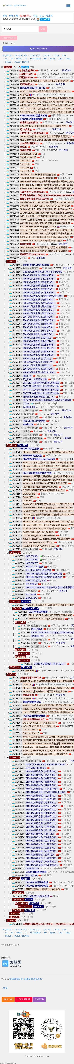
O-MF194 (58, 417)
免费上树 (13, 16)
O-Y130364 (59, 133)
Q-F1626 (49, 698)
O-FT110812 (51, 244)
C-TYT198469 (61, 716)
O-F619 (42, 431)
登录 (5, 16)
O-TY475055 (51, 424)
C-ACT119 (45, 129)
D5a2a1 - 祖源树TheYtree (16, 5)
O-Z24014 (56, 438)
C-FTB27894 (64, 77)
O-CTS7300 (68, 542)
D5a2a (8, 62)
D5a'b (53, 58)
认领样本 (67, 438)
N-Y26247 (58, 428)
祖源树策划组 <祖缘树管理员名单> (26, 979)
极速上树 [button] (8, 999)
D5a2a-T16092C (22, 62)
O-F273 (65, 646)
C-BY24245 (56, 455)
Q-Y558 (66, 178)
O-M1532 (69, 726)
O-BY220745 (51, 150)
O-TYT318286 (62, 678)
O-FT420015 (59, 143)
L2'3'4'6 (47, 55)
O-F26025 (59, 449)
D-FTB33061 (65, 254)
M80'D (19, 58)
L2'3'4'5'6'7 (35, 55)
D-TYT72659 (67, 115)
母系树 (49, 16)
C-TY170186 (49, 84)
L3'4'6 (56, 55)
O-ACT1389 (59, 122)
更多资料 (66, 70)
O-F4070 (50, 643)
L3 (6, 58)
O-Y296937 (60, 88)
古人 (42, 16)
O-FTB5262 (57, 119)
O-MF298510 (52, 591)
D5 (45, 58)
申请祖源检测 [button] (23, 999)
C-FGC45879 (53, 74)
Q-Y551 (65, 639)
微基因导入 (25, 16)
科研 (35, 16)
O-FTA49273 (49, 695)
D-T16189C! (35, 58)
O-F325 (57, 410)
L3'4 (64, 55)
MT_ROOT (7, 55)
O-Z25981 (62, 882)
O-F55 (46, 414)
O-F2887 (57, 268)
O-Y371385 (62, 886)
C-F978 (69, 174)
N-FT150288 (53, 671)
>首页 (5, 988)
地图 (32, 67)
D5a (60, 58)
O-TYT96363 (65, 192)
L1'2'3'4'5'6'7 (21, 55)
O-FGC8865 (55, 70)
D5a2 (68, 58)
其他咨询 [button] (39, 999)
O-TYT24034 (41, 147)
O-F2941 (66, 625)
